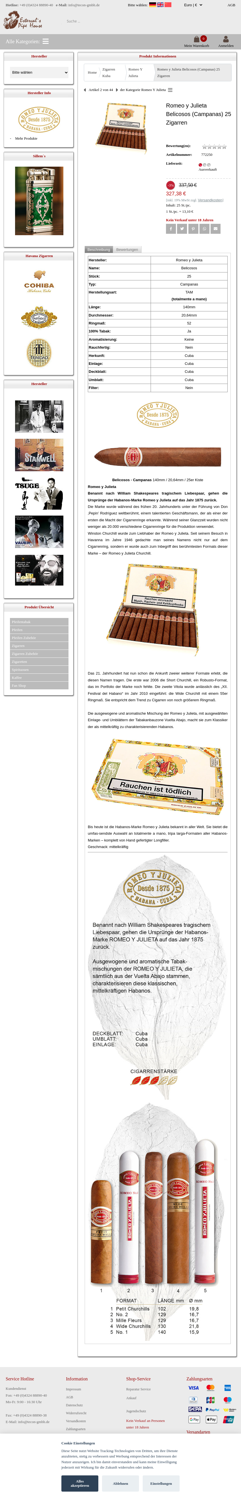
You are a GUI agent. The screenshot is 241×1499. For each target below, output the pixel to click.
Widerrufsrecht (76, 1413)
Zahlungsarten (76, 1429)
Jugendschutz (136, 1411)
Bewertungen (127, 249)
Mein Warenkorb (196, 43)
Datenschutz (74, 1405)
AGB (231, 5)
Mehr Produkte (26, 138)
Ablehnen (120, 1483)
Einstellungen (161, 1483)
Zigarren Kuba (108, 72)
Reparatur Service (138, 1389)
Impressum (73, 1389)
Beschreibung (99, 249)
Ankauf (131, 1398)
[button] (171, 229)
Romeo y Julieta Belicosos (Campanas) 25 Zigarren (188, 72)
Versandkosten (76, 1421)
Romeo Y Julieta (135, 72)
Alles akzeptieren (80, 1483)
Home (92, 72)
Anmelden (226, 43)
